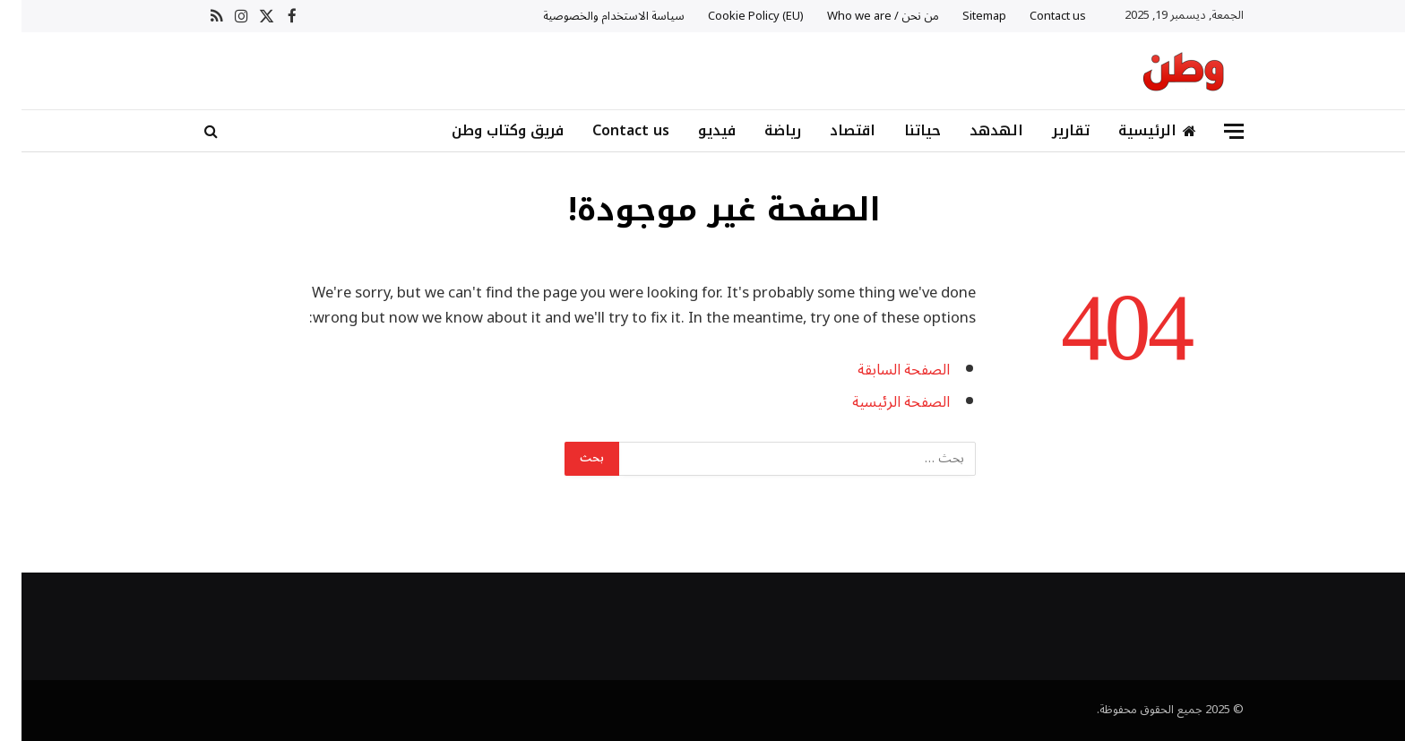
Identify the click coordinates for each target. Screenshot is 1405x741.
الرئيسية (1136, 130)
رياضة (761, 130)
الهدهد (975, 130)
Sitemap (963, 16)
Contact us (1036, 16)
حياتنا (901, 130)
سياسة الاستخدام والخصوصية (592, 16)
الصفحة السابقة (882, 369)
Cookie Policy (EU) (734, 16)
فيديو (695, 130)
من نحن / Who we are (862, 16)
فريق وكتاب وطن (486, 130)
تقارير (1049, 130)
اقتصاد (831, 130)
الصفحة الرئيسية (879, 402)
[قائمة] (1212, 131)
